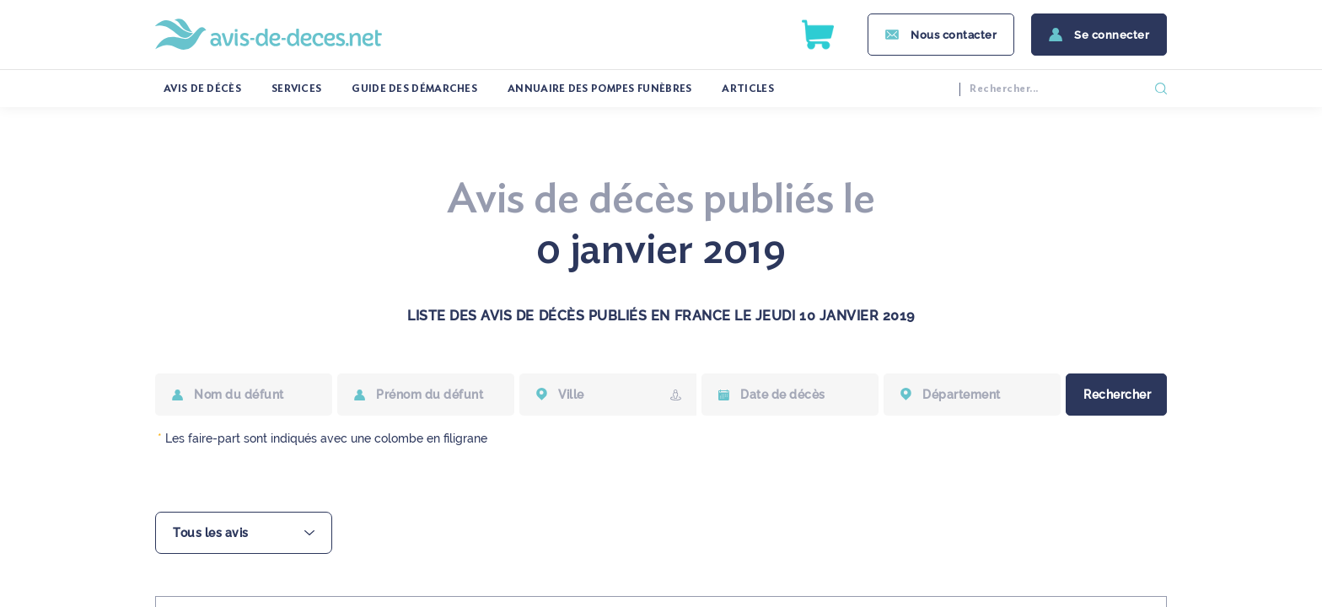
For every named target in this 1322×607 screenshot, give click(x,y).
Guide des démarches (414, 88)
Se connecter (1111, 35)
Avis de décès (202, 88)
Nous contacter (954, 35)
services (296, 88)
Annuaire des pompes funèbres (599, 88)
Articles (747, 88)
